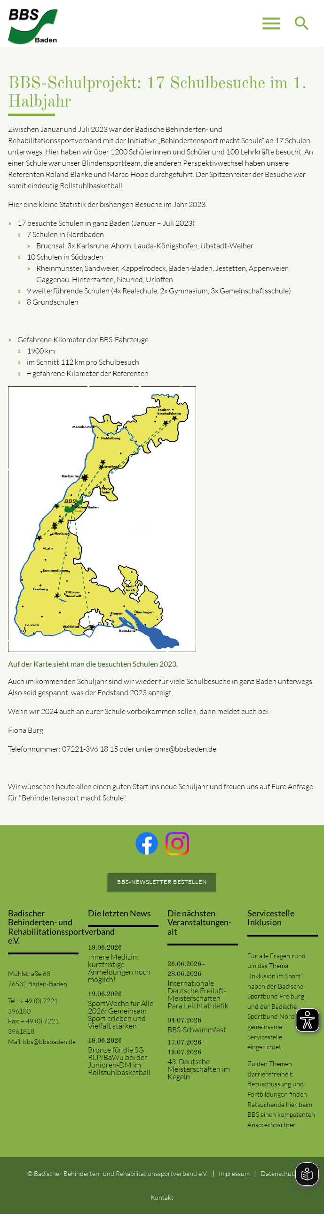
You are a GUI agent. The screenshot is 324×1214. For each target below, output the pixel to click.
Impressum (234, 1173)
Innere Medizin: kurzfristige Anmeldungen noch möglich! (119, 968)
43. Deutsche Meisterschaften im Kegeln (198, 1069)
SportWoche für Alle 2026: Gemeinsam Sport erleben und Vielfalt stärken (120, 1014)
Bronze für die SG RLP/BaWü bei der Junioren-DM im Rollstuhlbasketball (119, 1061)
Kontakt (162, 1197)
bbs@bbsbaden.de (49, 1041)
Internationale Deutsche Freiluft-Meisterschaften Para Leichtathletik (198, 994)
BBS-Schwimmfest (196, 1029)
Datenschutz (279, 1173)
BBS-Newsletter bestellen (162, 881)
